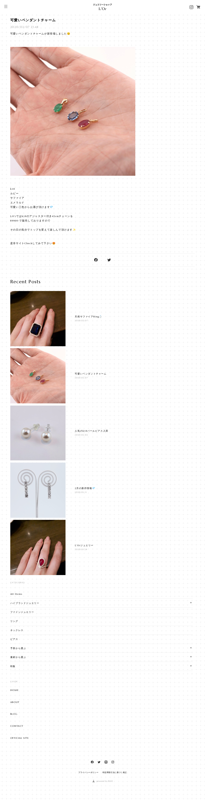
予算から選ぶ (18, 648)
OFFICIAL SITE (19, 738)
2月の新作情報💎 (85, 488)
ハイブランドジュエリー (24, 603)
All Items (16, 593)
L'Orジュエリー (84, 545)
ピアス (14, 639)
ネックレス (16, 630)
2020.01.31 (81, 492)
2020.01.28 (81, 549)
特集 (13, 666)
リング (14, 621)
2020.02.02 (81, 435)
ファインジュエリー (22, 612)
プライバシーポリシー (88, 772)
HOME (14, 690)
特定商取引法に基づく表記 (114, 772)
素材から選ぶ (18, 657)
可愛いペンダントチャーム (33, 20)
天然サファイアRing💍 (88, 316)
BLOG (13, 714)
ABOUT (15, 702)
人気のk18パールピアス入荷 (91, 431)
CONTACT (16, 726)
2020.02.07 (81, 320)
